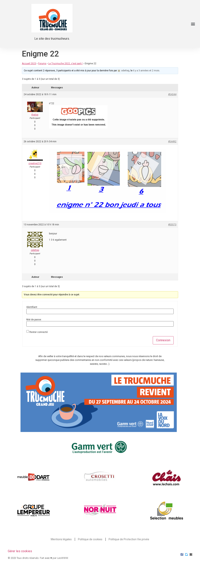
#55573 (172, 224)
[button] (193, 24)
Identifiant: (32, 307)
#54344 (172, 94)
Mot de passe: (34, 319)
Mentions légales (61, 539)
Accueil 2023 (29, 63)
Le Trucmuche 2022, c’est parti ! (65, 63)
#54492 (172, 141)
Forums (42, 63)
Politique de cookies (90, 539)
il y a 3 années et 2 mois (146, 70)
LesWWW (62, 557)
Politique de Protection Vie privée (129, 539)
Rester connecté (38, 332)
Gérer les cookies (20, 551)
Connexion (163, 340)
